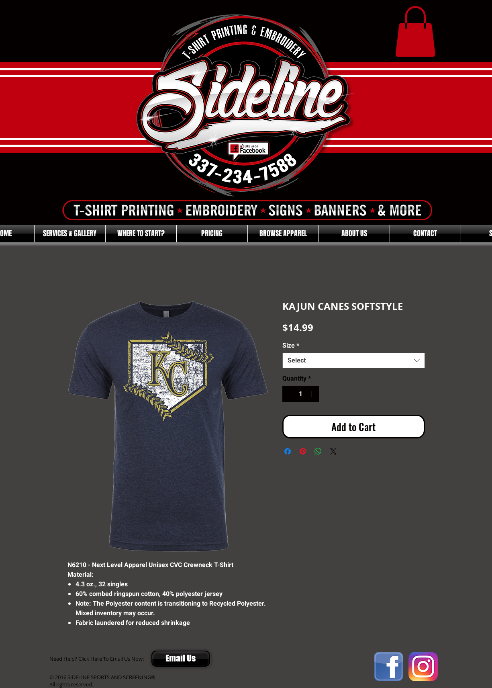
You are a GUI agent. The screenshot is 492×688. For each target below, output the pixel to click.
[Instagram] (423, 666)
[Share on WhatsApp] (318, 451)
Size (290, 346)
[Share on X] (333, 451)
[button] (415, 31)
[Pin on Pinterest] (303, 451)
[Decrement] (289, 393)
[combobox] (353, 360)
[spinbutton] (301, 393)
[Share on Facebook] (287, 451)
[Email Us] (180, 659)
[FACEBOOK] (388, 666)
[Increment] (312, 393)
